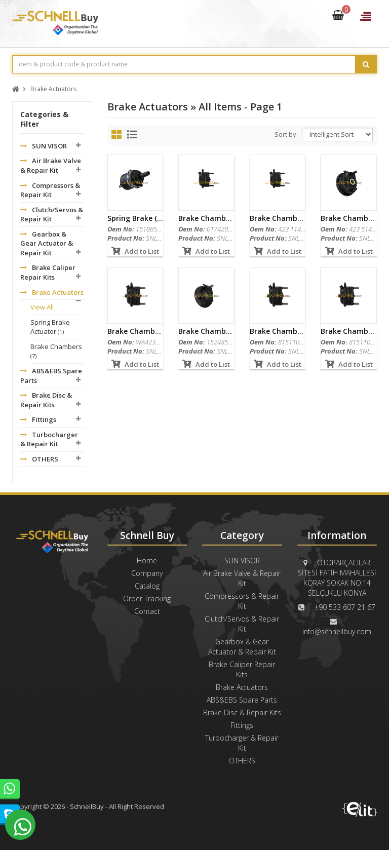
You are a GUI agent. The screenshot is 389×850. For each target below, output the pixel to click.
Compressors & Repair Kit (50, 190)
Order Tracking (147, 598)
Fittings (38, 419)
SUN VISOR (43, 145)
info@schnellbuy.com (336, 631)
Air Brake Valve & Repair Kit (50, 165)
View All (42, 307)
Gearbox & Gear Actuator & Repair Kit (46, 243)
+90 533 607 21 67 (344, 607)
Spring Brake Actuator (50, 327)
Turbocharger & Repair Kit (49, 439)
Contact (147, 611)
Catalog (147, 586)
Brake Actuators (53, 89)
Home (147, 560)
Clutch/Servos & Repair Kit (51, 214)
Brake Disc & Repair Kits (46, 400)
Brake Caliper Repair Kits (47, 272)
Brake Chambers (56, 351)
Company (147, 573)
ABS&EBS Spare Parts (51, 375)
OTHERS (39, 458)
